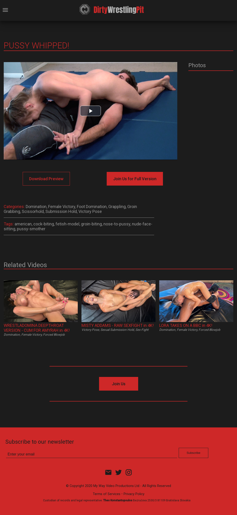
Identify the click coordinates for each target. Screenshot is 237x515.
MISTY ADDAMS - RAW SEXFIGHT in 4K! (117, 325)
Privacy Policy (134, 494)
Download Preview (46, 178)
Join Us (118, 383)
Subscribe (193, 453)
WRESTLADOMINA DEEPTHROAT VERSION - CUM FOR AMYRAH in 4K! (37, 328)
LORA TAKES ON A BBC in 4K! (185, 325)
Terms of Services (106, 494)
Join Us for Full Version (134, 178)
